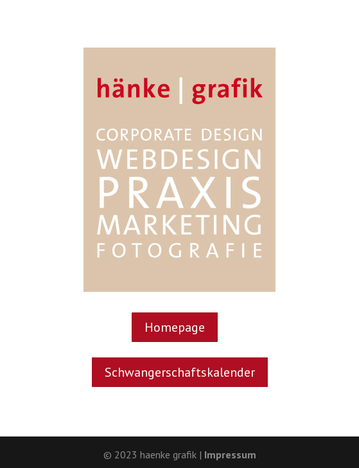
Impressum (230, 454)
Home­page (174, 327)
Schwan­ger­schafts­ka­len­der (180, 372)
